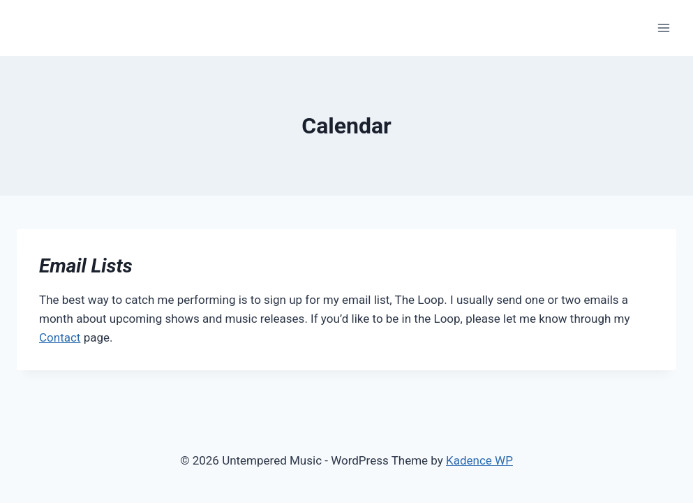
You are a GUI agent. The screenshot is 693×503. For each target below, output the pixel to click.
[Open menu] (663, 27)
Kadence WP (479, 460)
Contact (59, 337)
